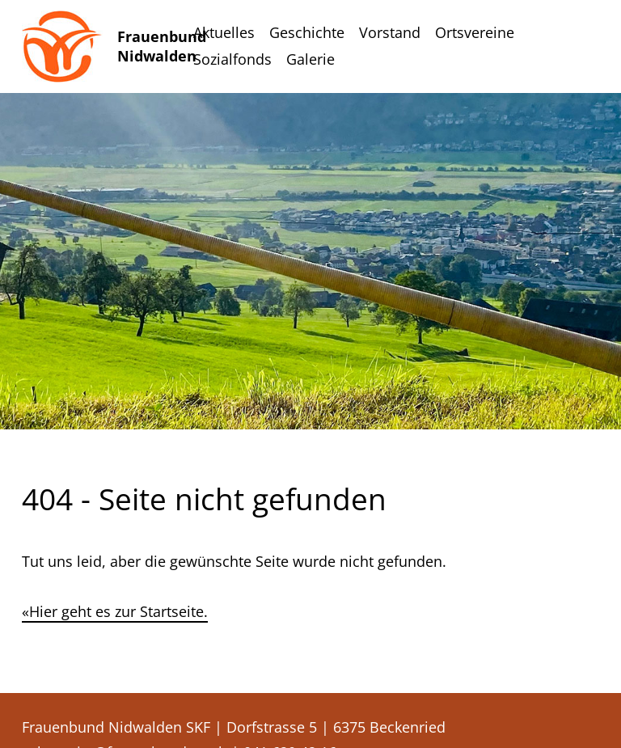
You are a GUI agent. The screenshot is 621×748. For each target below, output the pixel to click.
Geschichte (306, 32)
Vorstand (389, 32)
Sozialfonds (232, 59)
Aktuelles (224, 32)
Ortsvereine (474, 32)
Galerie (310, 59)
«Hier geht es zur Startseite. (115, 611)
